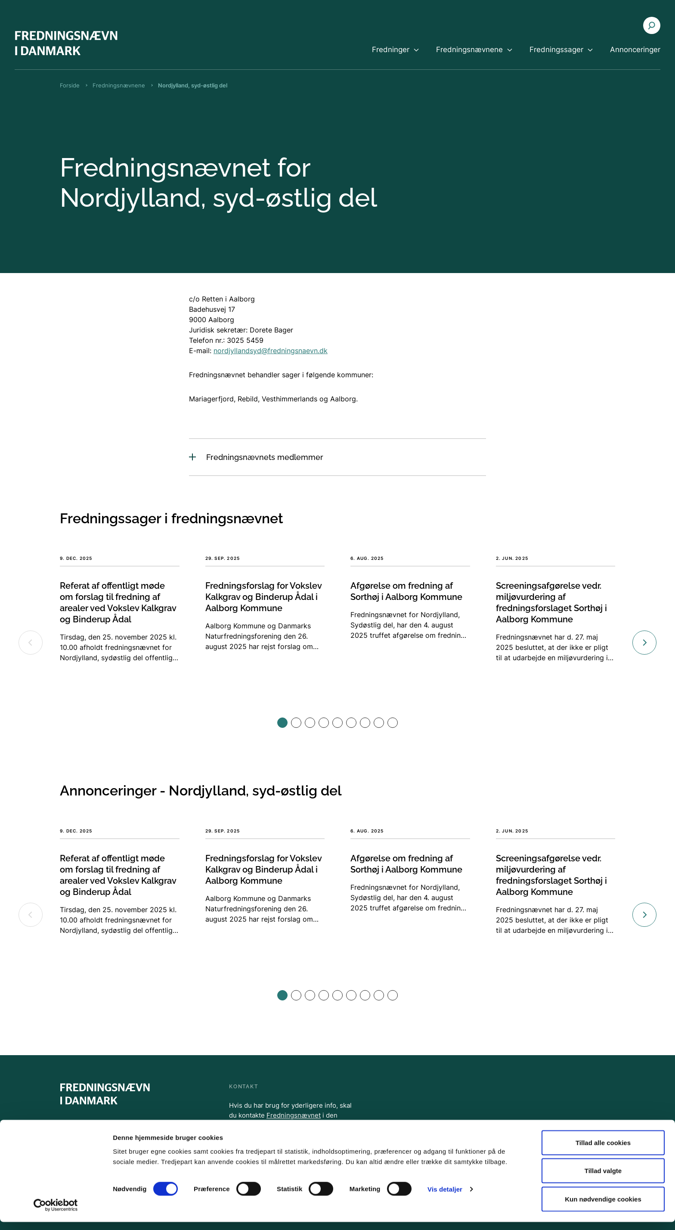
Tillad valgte (603, 1179)
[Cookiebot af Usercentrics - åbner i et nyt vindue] (55, 1213)
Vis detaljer (444, 1197)
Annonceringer (635, 49)
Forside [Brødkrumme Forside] (70, 85)
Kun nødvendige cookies (603, 1207)
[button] (282, 723)
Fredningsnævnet (293, 1115)
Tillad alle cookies (603, 1150)
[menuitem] (395, 56)
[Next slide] (644, 643)
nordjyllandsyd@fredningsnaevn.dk (271, 350)
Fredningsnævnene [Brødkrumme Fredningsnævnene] (119, 85)
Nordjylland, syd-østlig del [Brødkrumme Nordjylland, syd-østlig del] (192, 85)
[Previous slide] (31, 643)
